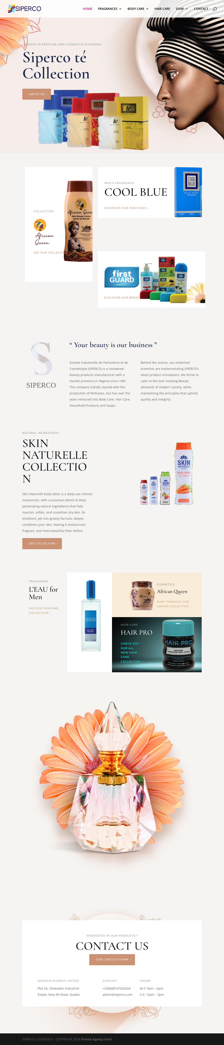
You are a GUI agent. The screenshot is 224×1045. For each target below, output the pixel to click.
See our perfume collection (43, 610)
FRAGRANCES (107, 9)
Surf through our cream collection (173, 604)
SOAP (180, 9)
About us (36, 94)
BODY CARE (136, 9)
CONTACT (201, 9)
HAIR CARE (162, 9)
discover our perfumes (125, 208)
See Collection (42, 543)
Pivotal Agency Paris (96, 1039)
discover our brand (122, 297)
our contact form (112, 959)
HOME (87, 9)
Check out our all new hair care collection (131, 652)
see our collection (51, 252)
